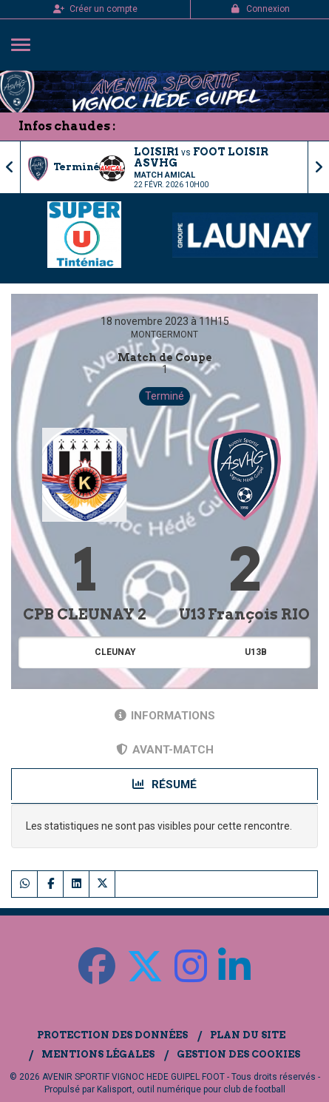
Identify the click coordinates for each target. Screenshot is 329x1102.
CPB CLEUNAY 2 (84, 614)
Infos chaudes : (66, 126)
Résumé (164, 784)
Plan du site (247, 1035)
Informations (165, 715)
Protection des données (112, 1035)
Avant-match (165, 749)
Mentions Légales (98, 1054)
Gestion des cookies (238, 1054)
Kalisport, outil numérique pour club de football (191, 1089)
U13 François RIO (244, 614)
